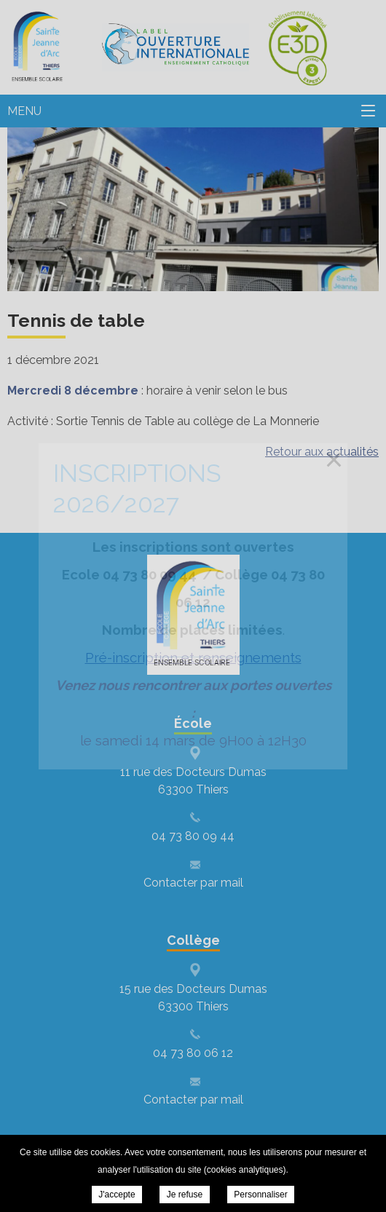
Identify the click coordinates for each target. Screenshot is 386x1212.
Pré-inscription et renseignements (193, 657)
